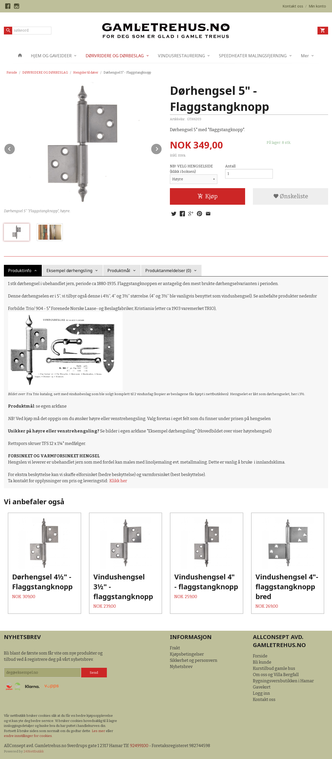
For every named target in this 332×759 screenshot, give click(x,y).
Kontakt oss (264, 699)
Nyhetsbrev (181, 666)
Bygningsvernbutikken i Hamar (283, 680)
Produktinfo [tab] (19, 270)
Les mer (99, 731)
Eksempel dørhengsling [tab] (69, 270)
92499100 (139, 745)
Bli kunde (262, 662)
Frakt (175, 647)
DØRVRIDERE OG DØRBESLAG (115, 56)
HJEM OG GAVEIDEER (51, 56)
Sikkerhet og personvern (193, 660)
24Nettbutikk (34, 751)
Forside (11, 72)
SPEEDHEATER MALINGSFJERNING (253, 56)
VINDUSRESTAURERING (181, 56)
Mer (305, 56)
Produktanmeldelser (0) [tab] (168, 270)
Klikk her (118, 480)
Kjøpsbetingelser (187, 654)
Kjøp (207, 196)
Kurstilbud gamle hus (274, 668)
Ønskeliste (290, 196)
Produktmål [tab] (118, 270)
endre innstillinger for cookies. (28, 736)
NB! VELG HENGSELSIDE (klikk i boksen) (191, 169)
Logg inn (261, 693)
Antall (230, 166)
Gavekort (262, 687)
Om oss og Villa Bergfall (276, 674)
